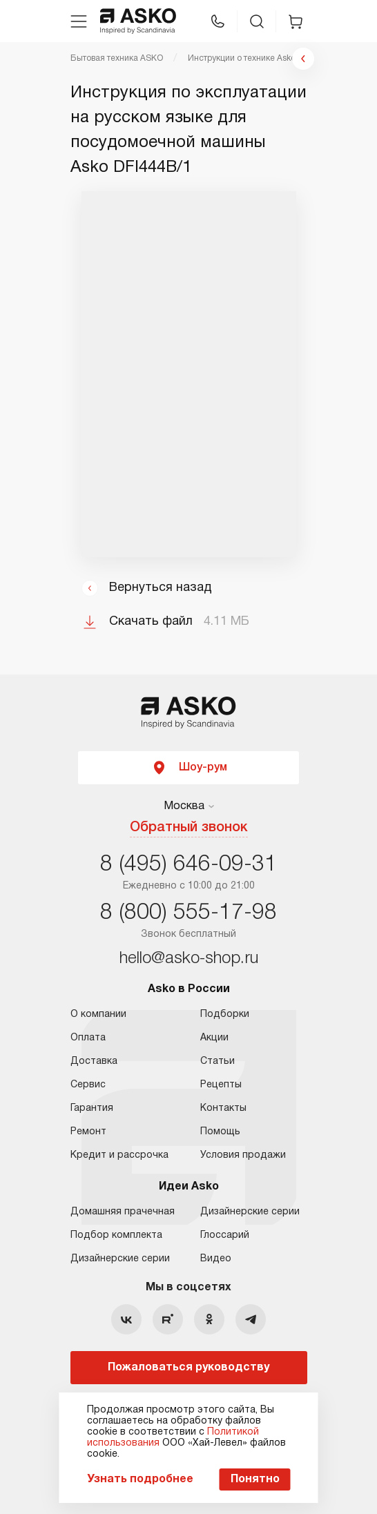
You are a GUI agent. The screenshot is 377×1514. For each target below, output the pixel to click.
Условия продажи (243, 1155)
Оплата (88, 1037)
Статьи (217, 1061)
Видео (215, 1258)
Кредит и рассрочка (119, 1155)
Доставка (93, 1061)
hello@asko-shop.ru (188, 959)
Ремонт (88, 1131)
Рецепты (221, 1084)
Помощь (220, 1131)
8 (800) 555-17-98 (188, 913)
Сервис (88, 1084)
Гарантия (91, 1108)
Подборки (224, 1014)
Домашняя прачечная (122, 1211)
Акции (214, 1037)
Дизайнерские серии (120, 1258)
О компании (98, 1014)
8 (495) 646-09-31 (188, 865)
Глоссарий (224, 1235)
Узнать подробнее (140, 1479)
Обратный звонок (189, 828)
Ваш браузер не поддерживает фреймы (188, 374)
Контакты (223, 1108)
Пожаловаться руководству (188, 1367)
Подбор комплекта (116, 1235)
